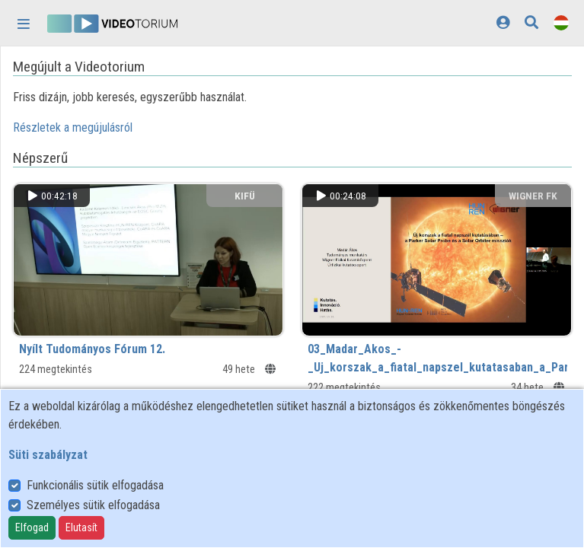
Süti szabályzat (48, 455)
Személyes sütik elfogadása (93, 505)
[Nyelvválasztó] (561, 22)
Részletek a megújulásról (72, 127)
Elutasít (81, 527)
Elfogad (32, 527)
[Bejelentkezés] (502, 22)
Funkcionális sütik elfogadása (95, 485)
